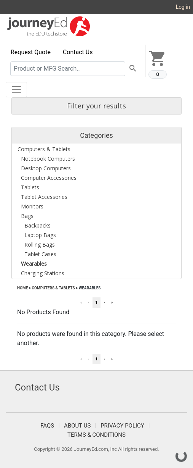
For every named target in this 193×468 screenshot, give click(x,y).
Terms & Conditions (96, 434)
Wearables (90, 288)
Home (22, 288)
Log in (183, 7)
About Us (77, 425)
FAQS (47, 425)
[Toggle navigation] (16, 89)
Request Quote (31, 52)
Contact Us (78, 52)
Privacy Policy (122, 425)
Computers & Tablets (53, 288)
